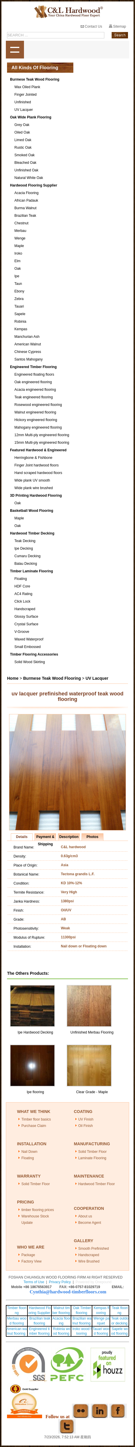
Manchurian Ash (26, 337)
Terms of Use (33, 1282)
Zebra (18, 299)
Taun (18, 284)
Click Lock (22, 601)
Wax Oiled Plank (27, 87)
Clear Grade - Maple (92, 1092)
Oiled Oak (22, 132)
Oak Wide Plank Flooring (30, 117)
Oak (17, 269)
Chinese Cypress (27, 352)
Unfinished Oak (26, 170)
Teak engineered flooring (33, 397)
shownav (15, 50)
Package (28, 1255)
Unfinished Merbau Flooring (91, 1032)
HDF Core (22, 586)
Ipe (16, 276)
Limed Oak (22, 140)
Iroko (18, 253)
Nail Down (29, 1152)
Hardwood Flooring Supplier (33, 185)
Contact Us (91, 26)
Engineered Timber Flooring (33, 367)
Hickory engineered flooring (35, 420)
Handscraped (24, 609)
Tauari (19, 306)
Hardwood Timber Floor (96, 1184)
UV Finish (86, 1119)
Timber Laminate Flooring (31, 571)
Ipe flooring (35, 1092)
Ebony (19, 291)
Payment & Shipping (45, 838)
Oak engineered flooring (33, 382)
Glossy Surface (26, 617)
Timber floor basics (36, 1119)
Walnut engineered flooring (35, 412)
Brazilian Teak (25, 216)
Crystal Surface (26, 624)
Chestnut (21, 223)
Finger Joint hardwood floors (36, 465)
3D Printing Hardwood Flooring (36, 495)
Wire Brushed (89, 1261)
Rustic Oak (23, 147)
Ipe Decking (23, 548)
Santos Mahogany (28, 359)
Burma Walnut (25, 208)
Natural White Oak (28, 178)
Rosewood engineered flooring (38, 405)
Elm (17, 261)
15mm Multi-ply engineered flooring (41, 443)
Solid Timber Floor (92, 1152)
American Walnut (27, 344)
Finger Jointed (25, 95)
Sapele (19, 314)
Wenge (19, 238)
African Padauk (26, 200)
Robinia (20, 321)
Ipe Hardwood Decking (35, 1032)
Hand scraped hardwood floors (38, 473)
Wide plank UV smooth (32, 480)
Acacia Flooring (26, 193)
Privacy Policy (60, 1282)
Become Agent (89, 1223)
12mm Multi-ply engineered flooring (41, 435)
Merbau (20, 231)
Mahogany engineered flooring (38, 427)
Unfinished (22, 102)
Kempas (20, 329)
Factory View (31, 1261)
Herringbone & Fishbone (33, 458)
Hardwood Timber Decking (32, 533)
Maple (19, 246)
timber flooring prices (37, 1210)
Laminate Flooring (92, 1158)
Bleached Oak (25, 163)
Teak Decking (24, 541)
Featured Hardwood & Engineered (38, 450)
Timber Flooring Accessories (34, 654)
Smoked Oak (24, 155)
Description (69, 837)
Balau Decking (25, 564)
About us (85, 1216)
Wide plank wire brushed (33, 488)
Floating (20, 579)
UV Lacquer (23, 110)
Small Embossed (27, 647)
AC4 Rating (23, 594)
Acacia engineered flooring (35, 390)
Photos (92, 837)
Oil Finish (85, 1126)
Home (12, 678)
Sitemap (117, 26)
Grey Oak (21, 125)
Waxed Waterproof (28, 639)
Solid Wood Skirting (29, 662)
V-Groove (21, 632)
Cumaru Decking (27, 556)
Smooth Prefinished (93, 1249)
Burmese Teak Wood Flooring (34, 79)
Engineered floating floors (34, 374)
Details (21, 837)
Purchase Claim (33, 1126)
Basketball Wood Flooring (31, 511)
